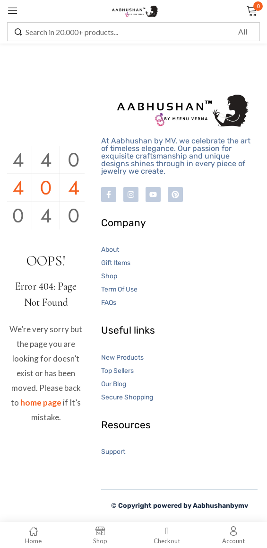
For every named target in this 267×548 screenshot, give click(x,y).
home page (40, 402)
